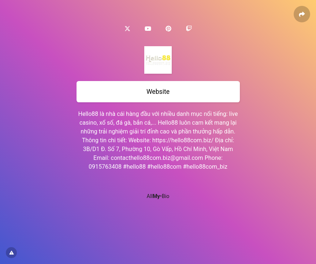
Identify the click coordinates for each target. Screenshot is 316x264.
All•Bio (158, 196)
